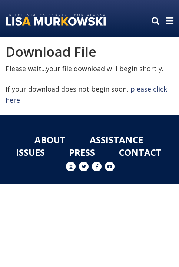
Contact (140, 152)
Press (82, 152)
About (50, 140)
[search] (157, 21)
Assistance (116, 140)
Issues (30, 152)
